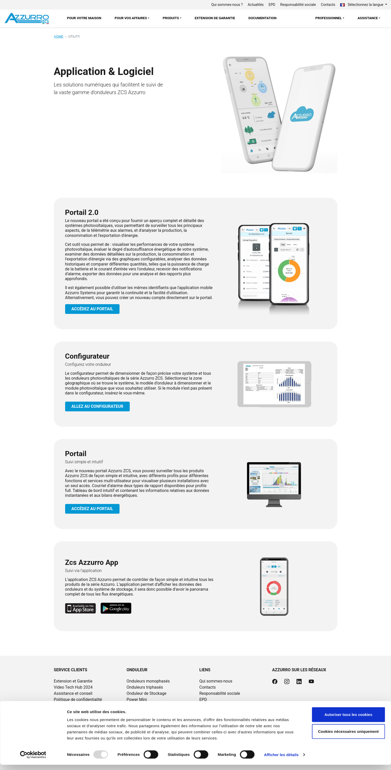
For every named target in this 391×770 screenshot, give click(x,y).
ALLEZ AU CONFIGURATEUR (97, 406)
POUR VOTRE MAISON (84, 18)
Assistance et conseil (73, 693)
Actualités (256, 5)
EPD (272, 5)
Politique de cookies (72, 705)
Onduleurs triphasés (144, 687)
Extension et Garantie (73, 681)
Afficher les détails (281, 760)
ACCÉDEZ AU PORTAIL (92, 308)
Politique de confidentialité (78, 699)
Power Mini (136, 699)
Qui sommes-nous (215, 681)
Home (58, 36)
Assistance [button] (368, 18)
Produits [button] (171, 18)
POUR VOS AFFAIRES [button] (131, 18)
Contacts (328, 5)
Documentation (262, 18)
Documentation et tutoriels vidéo (228, 705)
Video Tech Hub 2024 (73, 687)
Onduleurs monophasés (148, 681)
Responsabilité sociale (298, 5)
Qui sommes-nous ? (227, 5)
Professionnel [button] (328, 18)
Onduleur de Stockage (146, 693)
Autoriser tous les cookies (348, 720)
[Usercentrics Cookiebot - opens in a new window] (33, 760)
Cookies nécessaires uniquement (348, 736)
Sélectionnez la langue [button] (362, 5)
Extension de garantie (215, 18)
